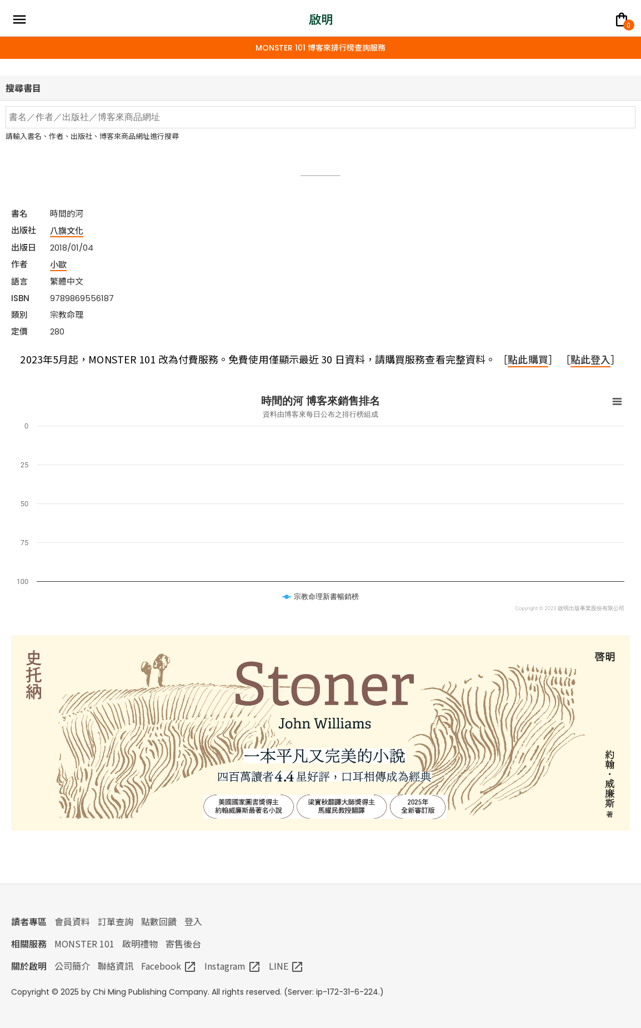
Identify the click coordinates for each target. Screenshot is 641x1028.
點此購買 (528, 359)
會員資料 (72, 921)
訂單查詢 (115, 921)
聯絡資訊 (115, 965)
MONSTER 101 (84, 943)
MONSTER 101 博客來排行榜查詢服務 (320, 47)
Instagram (232, 965)
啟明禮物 (140, 943)
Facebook (169, 965)
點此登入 (590, 359)
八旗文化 (66, 230)
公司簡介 (72, 965)
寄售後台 (183, 943)
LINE (286, 965)
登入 (193, 921)
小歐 (58, 264)
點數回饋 (159, 921)
